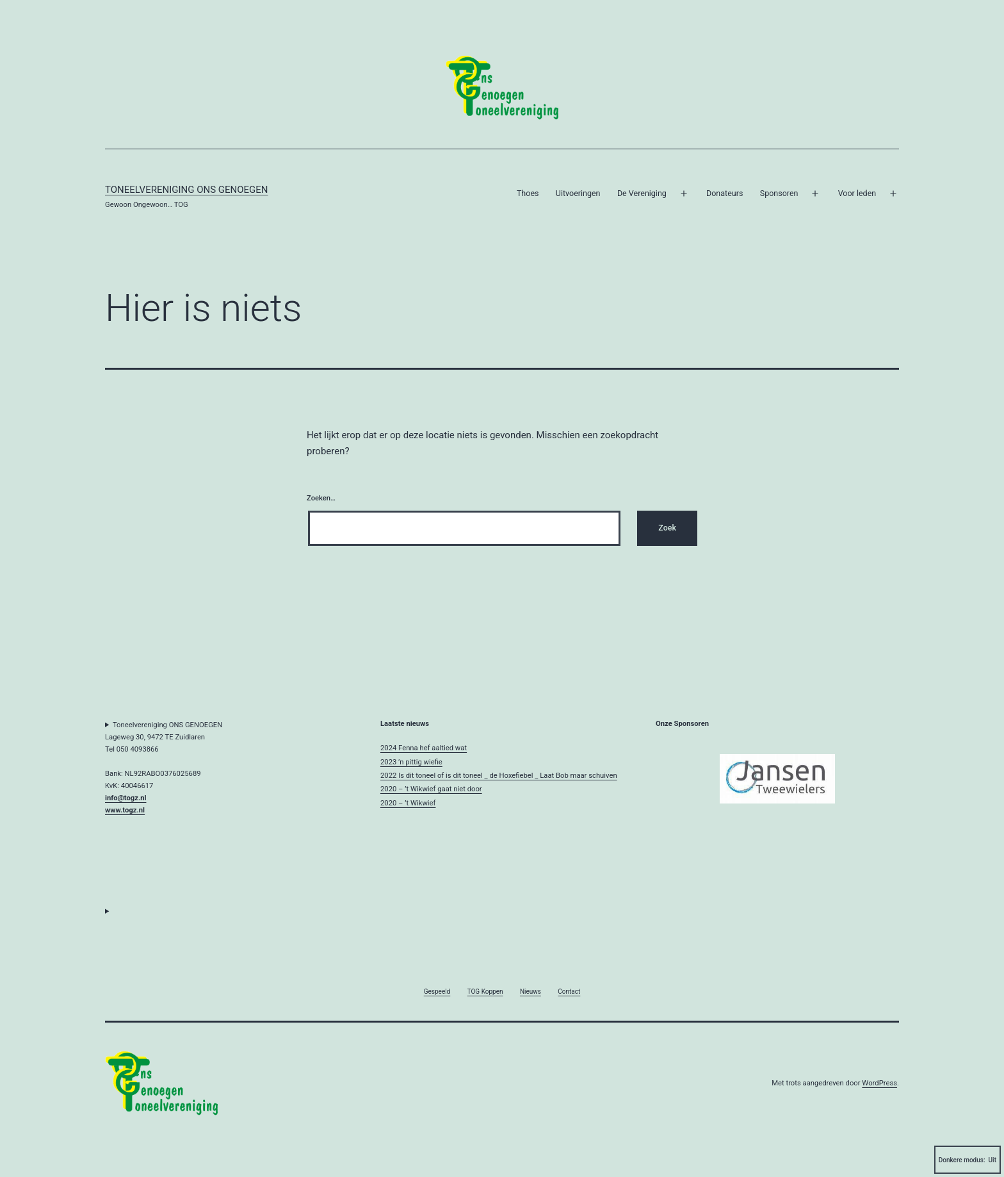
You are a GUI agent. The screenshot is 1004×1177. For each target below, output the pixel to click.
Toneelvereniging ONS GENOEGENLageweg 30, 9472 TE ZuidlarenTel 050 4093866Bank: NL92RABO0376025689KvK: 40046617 (163, 768)
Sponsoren (779, 193)
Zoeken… (321, 498)
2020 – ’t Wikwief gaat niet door (431, 789)
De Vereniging (642, 193)
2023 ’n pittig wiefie (411, 762)
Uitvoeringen (578, 193)
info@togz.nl (125, 798)
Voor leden (857, 193)
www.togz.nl (125, 810)
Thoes (528, 193)
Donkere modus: (967, 1160)
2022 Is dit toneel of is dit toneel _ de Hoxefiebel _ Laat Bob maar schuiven (498, 775)
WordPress (879, 1083)
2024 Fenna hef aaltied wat (423, 748)
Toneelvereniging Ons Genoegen (186, 189)
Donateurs (724, 193)
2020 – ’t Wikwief (407, 803)
